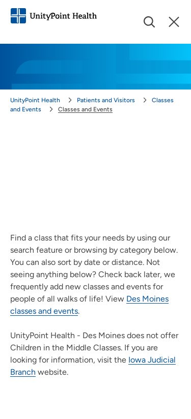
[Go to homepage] (53, 15)
